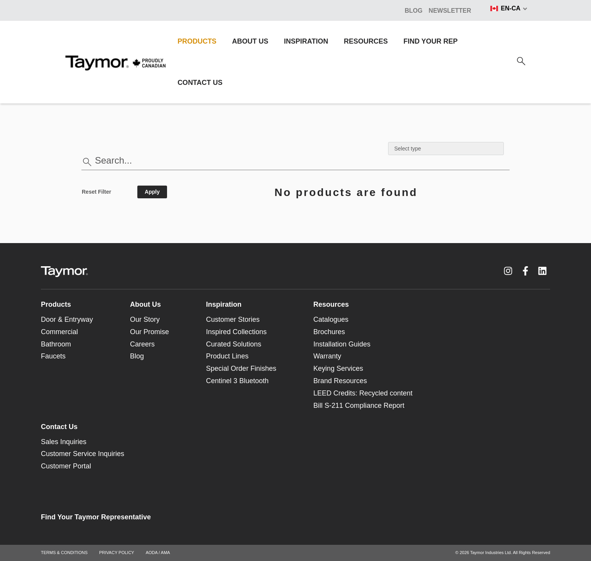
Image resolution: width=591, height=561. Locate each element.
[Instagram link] (508, 270)
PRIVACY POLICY (116, 552)
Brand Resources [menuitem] (340, 381)
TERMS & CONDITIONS (64, 552)
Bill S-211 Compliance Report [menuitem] (358, 405)
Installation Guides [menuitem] (341, 344)
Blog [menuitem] (137, 356)
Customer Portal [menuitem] (66, 466)
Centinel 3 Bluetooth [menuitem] (237, 381)
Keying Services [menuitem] (338, 368)
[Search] (521, 61)
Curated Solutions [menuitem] (233, 344)
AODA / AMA (158, 552)
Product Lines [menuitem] (227, 356)
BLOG (413, 10)
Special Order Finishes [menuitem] (241, 368)
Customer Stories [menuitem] (233, 319)
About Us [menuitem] (145, 304)
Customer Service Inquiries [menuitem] (82, 454)
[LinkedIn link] (542, 270)
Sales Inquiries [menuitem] (63, 442)
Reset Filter (96, 192)
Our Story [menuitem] (145, 319)
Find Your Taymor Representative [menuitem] (96, 517)
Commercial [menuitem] (59, 332)
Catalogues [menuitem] (330, 319)
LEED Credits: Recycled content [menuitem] (362, 393)
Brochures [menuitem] (329, 332)
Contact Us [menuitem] (59, 427)
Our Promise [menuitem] (149, 332)
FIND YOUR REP (431, 41)
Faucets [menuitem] (53, 356)
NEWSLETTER (450, 10)
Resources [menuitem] (331, 304)
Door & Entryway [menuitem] (67, 319)
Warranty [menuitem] (327, 356)
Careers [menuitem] (142, 344)
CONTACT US (200, 82)
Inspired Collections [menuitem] (236, 332)
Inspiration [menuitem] (223, 304)
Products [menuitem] (56, 304)
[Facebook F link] (525, 270)
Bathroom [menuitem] (56, 344)
